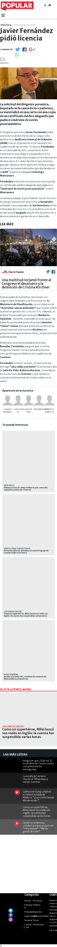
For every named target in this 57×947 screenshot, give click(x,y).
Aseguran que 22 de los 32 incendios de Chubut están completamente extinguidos (38, 765)
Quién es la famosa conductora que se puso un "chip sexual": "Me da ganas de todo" (38, 827)
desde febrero (11, 674)
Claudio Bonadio (47, 198)
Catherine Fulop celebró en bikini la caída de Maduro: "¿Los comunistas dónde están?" (38, 796)
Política (36, 905)
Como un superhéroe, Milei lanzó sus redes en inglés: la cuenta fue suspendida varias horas (26, 615)
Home (27, 900)
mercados (9, 485)
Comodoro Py (23, 209)
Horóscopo (38, 924)
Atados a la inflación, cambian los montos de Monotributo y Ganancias (25, 678)
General (28, 920)
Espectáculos (31, 916)
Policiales (29, 912)
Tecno (36, 920)
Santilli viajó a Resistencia (17, 548)
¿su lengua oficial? (13, 611)
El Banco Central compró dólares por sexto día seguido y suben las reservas (26, 489)
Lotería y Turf (28, 926)
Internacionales (41, 916)
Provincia (37, 900)
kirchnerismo (39, 409)
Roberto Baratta (49, 410)
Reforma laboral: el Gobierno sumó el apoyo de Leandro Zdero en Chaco (26, 552)
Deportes (37, 912)
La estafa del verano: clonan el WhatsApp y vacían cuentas (35, 779)
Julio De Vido (28, 410)
